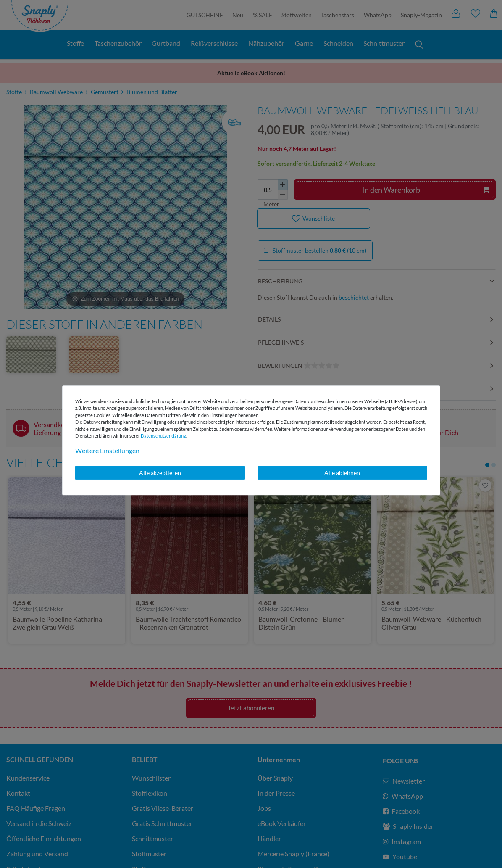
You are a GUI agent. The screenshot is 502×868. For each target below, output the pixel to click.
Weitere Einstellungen (107, 450)
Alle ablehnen (342, 472)
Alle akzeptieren (160, 472)
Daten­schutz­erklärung (163, 435)
